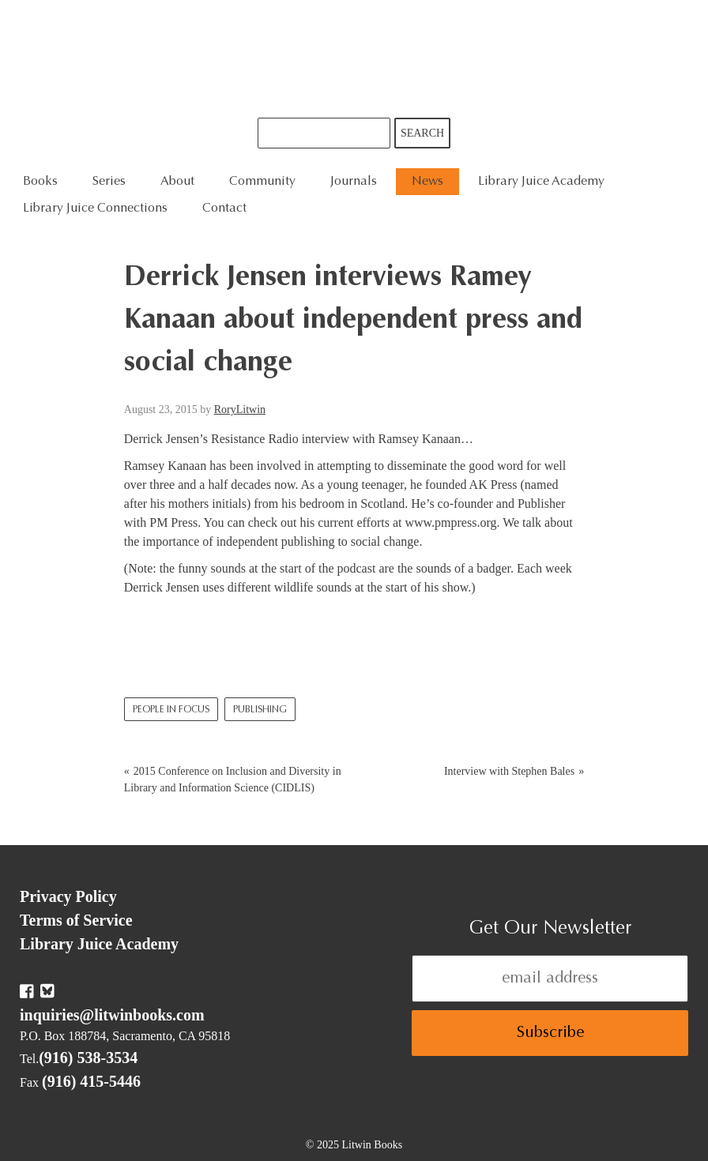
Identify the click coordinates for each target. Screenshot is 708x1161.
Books (40, 181)
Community (262, 181)
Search (422, 133)
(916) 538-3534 (88, 1057)
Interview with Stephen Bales (509, 771)
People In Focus (171, 710)
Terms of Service (76, 920)
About (177, 181)
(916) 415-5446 (91, 1081)
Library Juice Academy (541, 181)
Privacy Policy (68, 896)
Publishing (260, 710)
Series (109, 181)
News (427, 181)
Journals (353, 181)
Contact (224, 208)
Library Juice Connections (95, 208)
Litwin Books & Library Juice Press (354, 59)
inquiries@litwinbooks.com (112, 1015)
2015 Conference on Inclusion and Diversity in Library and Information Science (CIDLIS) (232, 779)
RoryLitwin (240, 409)
